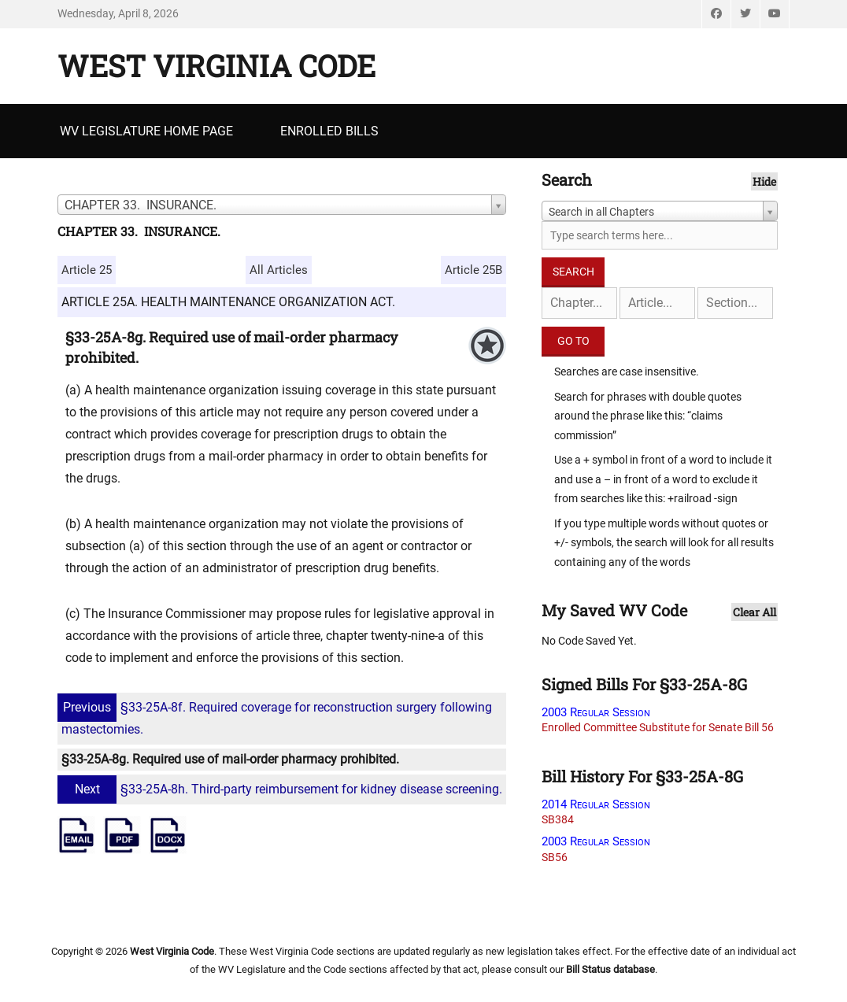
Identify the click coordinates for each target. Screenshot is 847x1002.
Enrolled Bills (329, 131)
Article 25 (86, 270)
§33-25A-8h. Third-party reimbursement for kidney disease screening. (281, 789)
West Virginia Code (216, 65)
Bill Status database (610, 969)
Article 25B (473, 270)
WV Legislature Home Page (146, 131)
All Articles (279, 270)
